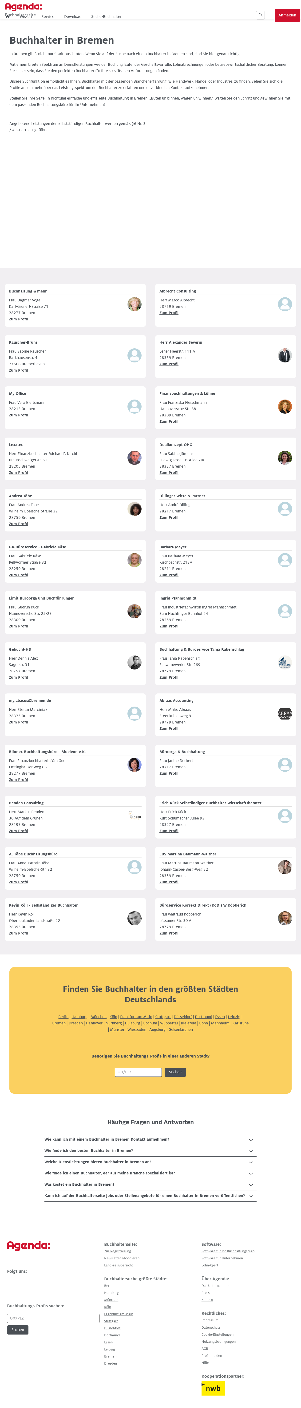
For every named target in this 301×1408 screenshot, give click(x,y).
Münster (117, 1029)
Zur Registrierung (117, 1251)
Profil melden (212, 1356)
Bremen (59, 1023)
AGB (205, 1348)
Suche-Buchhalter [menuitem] (150, 17)
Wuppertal (169, 1023)
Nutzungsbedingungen (219, 1341)
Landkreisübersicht (118, 1265)
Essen (220, 1017)
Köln (113, 1017)
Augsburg (157, 1029)
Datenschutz (211, 1327)
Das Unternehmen (215, 1286)
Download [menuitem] (116, 17)
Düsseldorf (183, 1017)
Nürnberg (114, 1023)
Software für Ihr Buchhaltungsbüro (228, 1251)
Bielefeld (188, 1023)
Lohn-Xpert (210, 1265)
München (99, 1017)
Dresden (76, 1023)
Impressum (210, 1320)
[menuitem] (51, 16)
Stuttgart (163, 1017)
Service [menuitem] (91, 17)
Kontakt (207, 1300)
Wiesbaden (136, 1029)
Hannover (94, 1023)
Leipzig (234, 1017)
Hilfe (205, 1363)
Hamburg (79, 1017)
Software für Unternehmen (222, 1258)
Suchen (175, 1072)
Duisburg (132, 1023)
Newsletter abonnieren (121, 1258)
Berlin (63, 1017)
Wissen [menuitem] (69, 17)
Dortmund (203, 1017)
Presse (206, 1293)
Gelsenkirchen (181, 1029)
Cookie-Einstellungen (218, 1334)
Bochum (150, 1023)
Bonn (203, 1023)
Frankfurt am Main (136, 1017)
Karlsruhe (241, 1023)
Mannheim (220, 1023)
